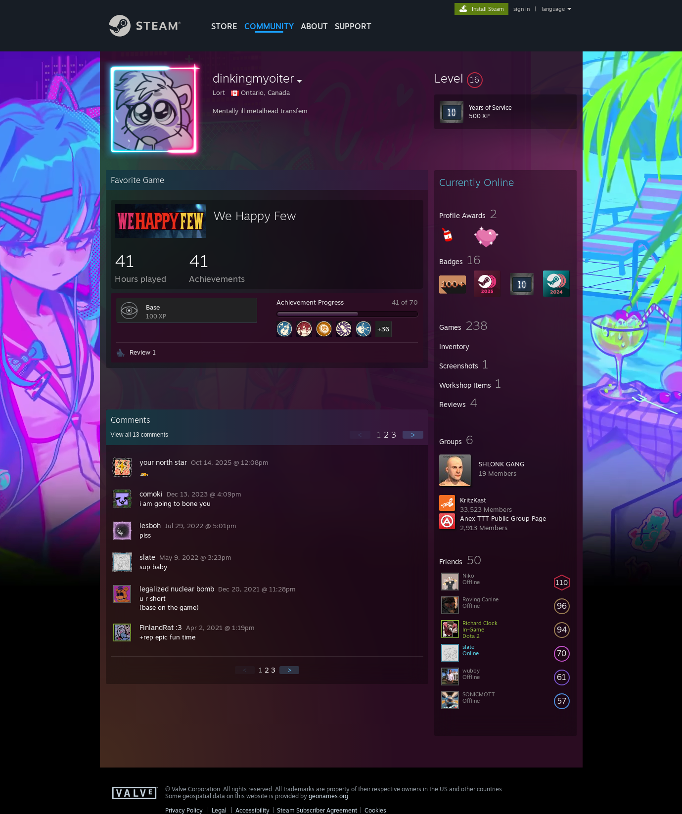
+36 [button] (383, 329)
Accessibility (252, 810)
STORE (224, 26)
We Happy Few (255, 215)
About (314, 26)
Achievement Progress (310, 302)
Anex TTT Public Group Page (503, 518)
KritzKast (473, 500)
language (553, 8)
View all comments (140, 434)
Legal (219, 810)
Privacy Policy (184, 810)
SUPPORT (353, 26)
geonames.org (328, 796)
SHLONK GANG (501, 464)
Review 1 (143, 352)
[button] (505, 78)
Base (153, 307)
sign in (521, 8)
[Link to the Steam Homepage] (152, 34)
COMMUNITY (269, 26)
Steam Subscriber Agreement (317, 810)
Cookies (375, 810)
